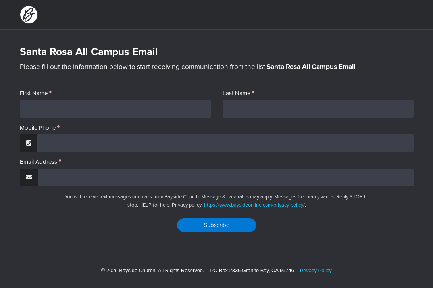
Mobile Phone (38, 128)
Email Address (38, 162)
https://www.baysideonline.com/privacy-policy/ (254, 205)
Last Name (236, 93)
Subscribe (216, 225)
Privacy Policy (316, 270)
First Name (34, 93)
